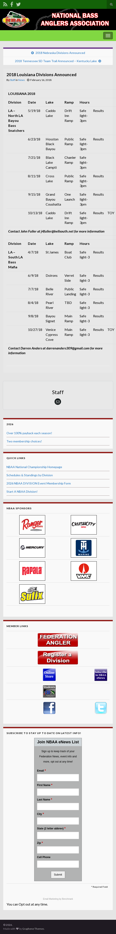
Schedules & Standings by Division (29, 475)
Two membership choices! (24, 441)
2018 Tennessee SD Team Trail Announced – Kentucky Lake (56, 61)
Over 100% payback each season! (29, 433)
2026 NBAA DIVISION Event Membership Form (38, 483)
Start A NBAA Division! (22, 491)
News (21, 80)
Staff (12, 80)
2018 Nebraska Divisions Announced (60, 53)
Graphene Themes (33, 928)
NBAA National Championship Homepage (34, 467)
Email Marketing (51, 899)
